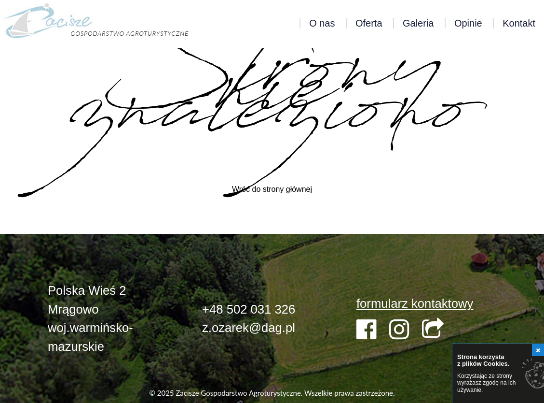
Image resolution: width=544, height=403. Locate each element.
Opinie (468, 23)
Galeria (418, 23)
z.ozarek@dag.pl (248, 327)
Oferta (368, 23)
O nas (322, 23)
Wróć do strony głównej (272, 189)
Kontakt (519, 23)
